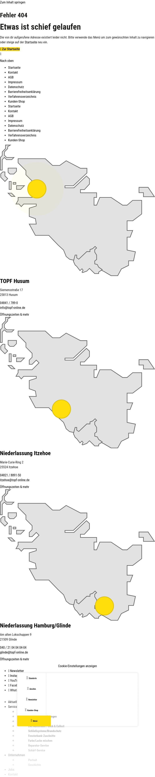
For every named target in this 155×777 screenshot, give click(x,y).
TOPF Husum (14, 281)
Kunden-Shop (16, 101)
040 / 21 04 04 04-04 (13, 647)
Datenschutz (16, 87)
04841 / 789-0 (9, 303)
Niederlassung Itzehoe (25, 453)
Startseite (31, 42)
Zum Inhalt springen (12, 2)
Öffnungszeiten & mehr (14, 314)
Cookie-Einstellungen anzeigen (77, 666)
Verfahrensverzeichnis (22, 97)
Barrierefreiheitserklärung (24, 92)
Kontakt (13, 72)
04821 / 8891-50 (10, 475)
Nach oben (7, 61)
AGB (11, 77)
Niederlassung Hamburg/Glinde (35, 625)
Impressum (15, 82)
